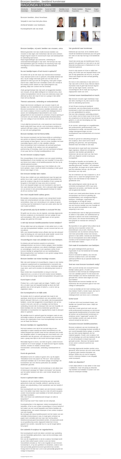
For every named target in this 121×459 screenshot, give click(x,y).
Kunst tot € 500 (50, 9)
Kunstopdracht (36, 11)
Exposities (75, 11)
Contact (96, 11)
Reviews (88, 9)
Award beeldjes (64, 11)
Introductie (24, 9)
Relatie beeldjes (77, 9)
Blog (86, 11)
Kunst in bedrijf (50, 11)
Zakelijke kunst (64, 9)
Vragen (96, 9)
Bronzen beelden (37, 9)
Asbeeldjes (24, 11)
